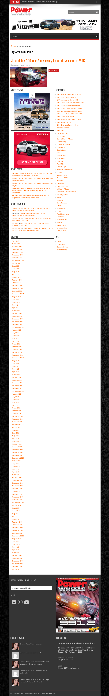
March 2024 (16, 310)
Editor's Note (61, 156)
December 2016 (17, 527)
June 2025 (16, 269)
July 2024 (15, 299)
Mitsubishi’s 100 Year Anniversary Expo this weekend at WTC (47, 60)
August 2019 (16, 461)
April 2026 (15, 241)
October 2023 (17, 324)
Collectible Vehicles (64, 144)
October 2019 (17, 455)
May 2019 (15, 469)
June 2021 (16, 399)
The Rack (60, 222)
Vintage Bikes (62, 231)
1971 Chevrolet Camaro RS (66, 97)
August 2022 (16, 361)
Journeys (60, 181)
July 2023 (15, 333)
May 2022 (15, 369)
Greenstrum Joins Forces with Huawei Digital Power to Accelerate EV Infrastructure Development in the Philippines (31, 190)
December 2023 (17, 319)
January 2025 (17, 283)
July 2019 (15, 463)
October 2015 (17, 566)
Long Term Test (62, 186)
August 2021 (16, 394)
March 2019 (16, 475)
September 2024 (18, 294)
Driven (59, 153)
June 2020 (16, 433)
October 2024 (17, 291)
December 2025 (17, 252)
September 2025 (18, 260)
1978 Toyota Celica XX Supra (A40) (69, 108)
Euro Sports (61, 158)
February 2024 (17, 313)
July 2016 (15, 541)
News (59, 197)
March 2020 (16, 441)
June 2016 (16, 544)
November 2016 (17, 530)
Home (13, 46)
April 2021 (15, 405)
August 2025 (16, 263)
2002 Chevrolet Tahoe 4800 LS (68, 125)
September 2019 (18, 458)
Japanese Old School (64, 178)
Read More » (53, 71)
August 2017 (16, 505)
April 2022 (15, 372)
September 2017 (18, 502)
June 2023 (16, 336)
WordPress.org (62, 250)
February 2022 (17, 377)
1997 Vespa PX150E (64, 122)
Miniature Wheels (63, 189)
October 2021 (17, 388)
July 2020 (15, 430)
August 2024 (16, 297)
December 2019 (17, 450)
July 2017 (15, 508)
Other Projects (62, 203)
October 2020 (17, 422)
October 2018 (17, 489)
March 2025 (16, 277)
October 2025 (17, 258)
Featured (60, 161)
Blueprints (60, 130)
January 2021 (17, 413)
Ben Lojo (15, 223)
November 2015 (17, 564)
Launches (60, 183)
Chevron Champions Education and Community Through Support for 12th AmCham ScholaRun (51, 2)
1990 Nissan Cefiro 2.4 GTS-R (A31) (70, 114)
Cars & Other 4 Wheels (65, 139)
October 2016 (17, 533)
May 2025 (15, 272)
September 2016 (18, 536)
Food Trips (60, 164)
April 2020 (15, 438)
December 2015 (17, 561)
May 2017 (15, 514)
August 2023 (16, 330)
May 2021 (15, 402)
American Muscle (63, 128)
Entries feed (61, 244)
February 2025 (17, 280)
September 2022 (18, 358)
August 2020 (16, 427)
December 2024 (17, 285)
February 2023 (17, 347)
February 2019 (17, 477)
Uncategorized (62, 228)
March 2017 (16, 519)
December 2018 (17, 483)
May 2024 (15, 305)
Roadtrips (60, 217)
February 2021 (17, 411)
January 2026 (17, 249)
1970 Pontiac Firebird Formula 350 (69, 94)
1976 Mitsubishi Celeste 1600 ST (68, 105)
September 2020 (18, 425)
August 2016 (16, 539)
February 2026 (17, 246)
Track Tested (61, 225)
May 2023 (15, 338)
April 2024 (15, 308)
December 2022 (17, 352)
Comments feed (62, 247)
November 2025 (17, 255)
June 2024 (16, 302)
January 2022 (17, 380)
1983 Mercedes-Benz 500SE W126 (69, 111)
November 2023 (17, 322)
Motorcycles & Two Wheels (66, 192)
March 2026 (16, 244)
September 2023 (18, 327)
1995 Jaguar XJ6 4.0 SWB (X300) (69, 119)
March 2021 (16, 408)
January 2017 (17, 525)
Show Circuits (62, 220)
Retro (59, 211)
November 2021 (17, 386)
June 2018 (16, 491)
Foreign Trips (61, 167)
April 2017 (15, 516)
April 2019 (15, 472)
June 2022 (16, 366)
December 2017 (17, 494)
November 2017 (17, 497)
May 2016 (15, 547)
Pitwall (59, 206)
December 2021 (17, 383)
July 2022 (15, 363)
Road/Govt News (63, 214)
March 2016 (16, 553)
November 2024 (17, 288)
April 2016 (15, 550)
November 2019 (17, 452)
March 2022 (16, 374)
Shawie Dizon (17, 208)
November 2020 (17, 419)
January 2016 (17, 558)
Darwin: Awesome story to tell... (31, 653)
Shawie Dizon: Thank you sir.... (31, 644)
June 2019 (16, 466)
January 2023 (17, 349)
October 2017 (17, 500)
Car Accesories (62, 133)
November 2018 (17, 486)
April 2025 (15, 274)
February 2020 (17, 444)
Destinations (61, 150)
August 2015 (16, 569)
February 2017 (17, 522)
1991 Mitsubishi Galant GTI (66, 117)
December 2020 (17, 416)
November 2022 (17, 355)
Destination (61, 147)
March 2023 (16, 344)
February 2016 (17, 555)
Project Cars (61, 208)
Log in (59, 241)
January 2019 (17, 480)
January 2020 (17, 447)
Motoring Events (62, 194)
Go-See (59, 172)
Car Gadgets (61, 136)
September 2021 (18, 391)
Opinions (60, 200)
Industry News (62, 175)
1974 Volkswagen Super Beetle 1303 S (70, 103)
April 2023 (15, 341)
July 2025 (15, 266)
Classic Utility (61, 142)
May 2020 (15, 436)
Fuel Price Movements (65, 169)
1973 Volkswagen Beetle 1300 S (68, 100)
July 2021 (15, 397)
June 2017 (16, 511)
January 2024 (17, 316)
